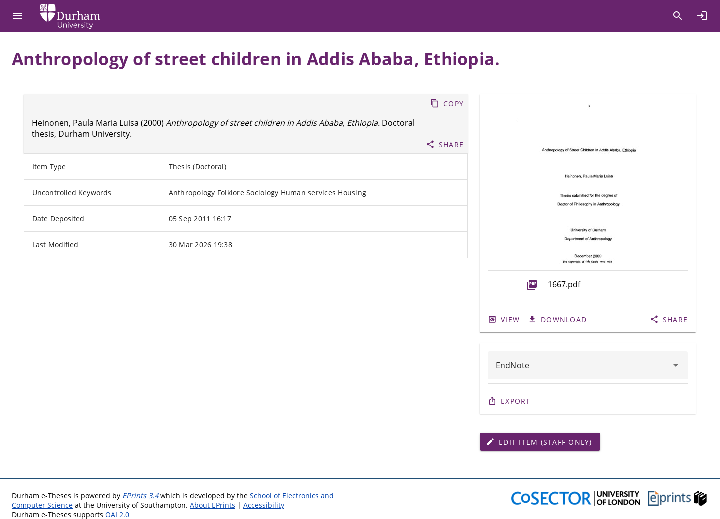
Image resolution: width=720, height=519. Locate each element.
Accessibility (264, 505)
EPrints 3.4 (140, 495)
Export (516, 401)
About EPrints (213, 505)
